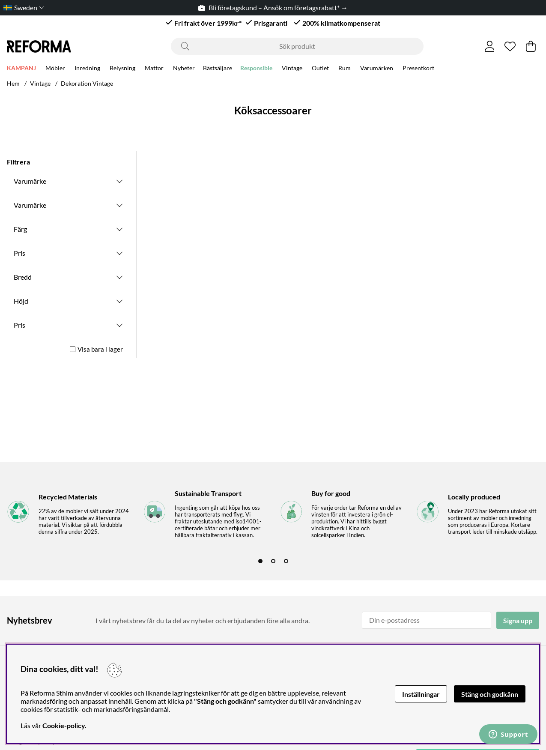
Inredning (87, 69)
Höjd (21, 301)
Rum (344, 69)
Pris (19, 253)
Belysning (122, 69)
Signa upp (517, 620)
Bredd (23, 277)
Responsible (256, 69)
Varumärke (30, 181)
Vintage (292, 69)
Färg (20, 229)
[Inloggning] (489, 46)
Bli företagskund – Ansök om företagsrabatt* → (273, 7)
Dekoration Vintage (87, 83)
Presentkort (418, 69)
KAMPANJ (21, 69)
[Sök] (297, 46)
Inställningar (421, 694)
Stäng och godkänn (489, 694)
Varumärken (376, 69)
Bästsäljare (217, 69)
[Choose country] (22, 7)
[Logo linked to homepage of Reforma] (39, 46)
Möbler (55, 69)
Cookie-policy (63, 725)
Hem (13, 83)
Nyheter (184, 69)
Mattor (154, 69)
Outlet (320, 69)
